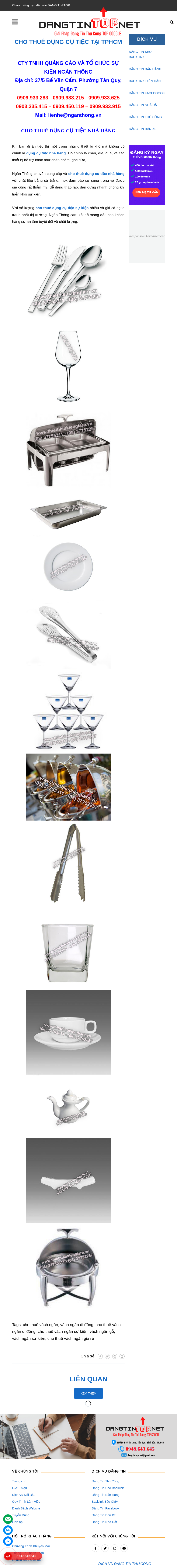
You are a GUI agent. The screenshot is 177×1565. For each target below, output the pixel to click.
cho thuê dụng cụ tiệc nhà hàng (96, 174)
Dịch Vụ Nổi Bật (23, 1455)
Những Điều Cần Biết (27, 1520)
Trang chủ (19, 1441)
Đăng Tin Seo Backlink (108, 1448)
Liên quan (89, 1379)
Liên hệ (17, 1482)
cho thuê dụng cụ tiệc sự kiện (61, 208)
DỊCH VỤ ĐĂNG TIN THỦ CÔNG (124, 1524)
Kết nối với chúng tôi (113, 1496)
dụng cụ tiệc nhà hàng (46, 153)
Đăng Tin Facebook (105, 1468)
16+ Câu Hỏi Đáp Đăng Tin (31, 1526)
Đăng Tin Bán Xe (104, 1475)
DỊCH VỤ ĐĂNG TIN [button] (109, 1431)
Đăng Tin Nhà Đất (104, 1482)
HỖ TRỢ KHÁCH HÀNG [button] (32, 1496)
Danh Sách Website (26, 1468)
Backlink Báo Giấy (105, 1461)
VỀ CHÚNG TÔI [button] (25, 1431)
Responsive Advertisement (146, 236)
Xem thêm (88, 1393)
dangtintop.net (140, 1559)
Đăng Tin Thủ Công (105, 1441)
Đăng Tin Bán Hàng (105, 1455)
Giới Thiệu (19, 1448)
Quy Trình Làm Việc (26, 1461)
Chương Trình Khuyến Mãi (31, 1506)
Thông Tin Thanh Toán (28, 1513)
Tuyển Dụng (20, 1475)
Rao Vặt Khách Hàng (27, 1533)
